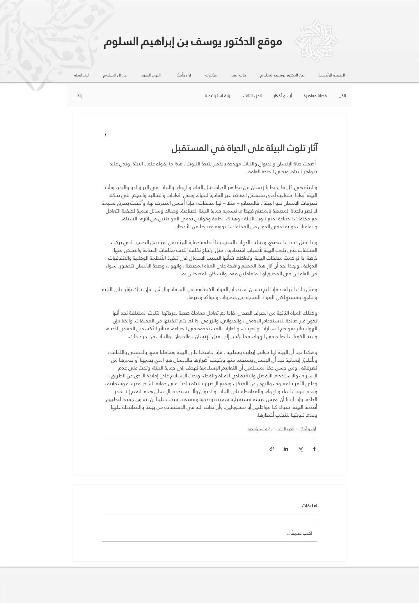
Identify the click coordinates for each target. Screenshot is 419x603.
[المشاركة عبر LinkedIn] (286, 449)
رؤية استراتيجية (218, 95)
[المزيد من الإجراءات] (105, 134)
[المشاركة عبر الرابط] (271, 449)
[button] (80, 95)
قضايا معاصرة (315, 95)
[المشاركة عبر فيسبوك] (314, 449)
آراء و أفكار (283, 95)
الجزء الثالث (252, 95)
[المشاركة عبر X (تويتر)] (300, 449)
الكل (342, 95)
